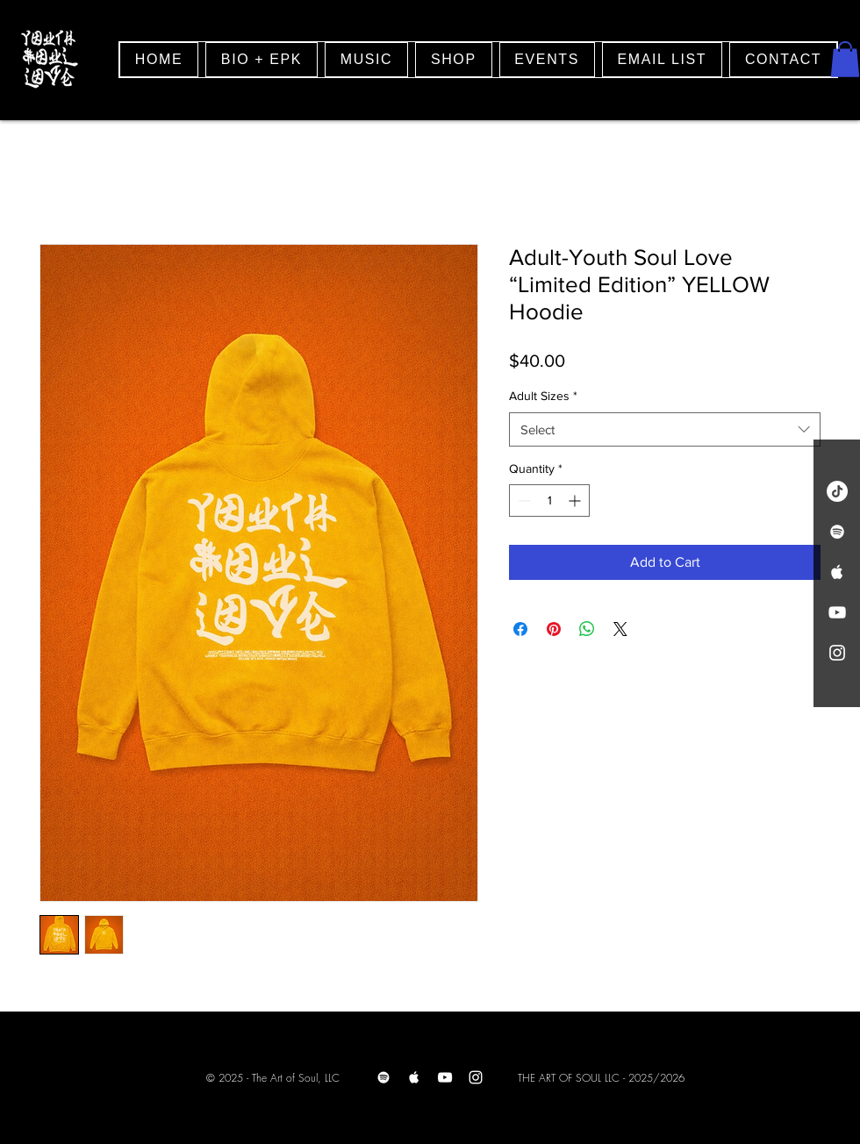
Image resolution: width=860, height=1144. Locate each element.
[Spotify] (383, 1077)
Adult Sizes (543, 396)
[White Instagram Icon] (837, 652)
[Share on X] (620, 629)
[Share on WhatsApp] (587, 629)
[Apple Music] (414, 1077)
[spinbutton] (549, 500)
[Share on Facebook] (520, 629)
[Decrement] (523, 500)
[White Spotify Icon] (837, 531)
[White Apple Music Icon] (837, 572)
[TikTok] (837, 491)
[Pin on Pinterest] (553, 629)
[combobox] (665, 429)
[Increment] (576, 500)
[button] (845, 59)
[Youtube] (445, 1077)
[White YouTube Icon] (837, 612)
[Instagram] (475, 1077)
